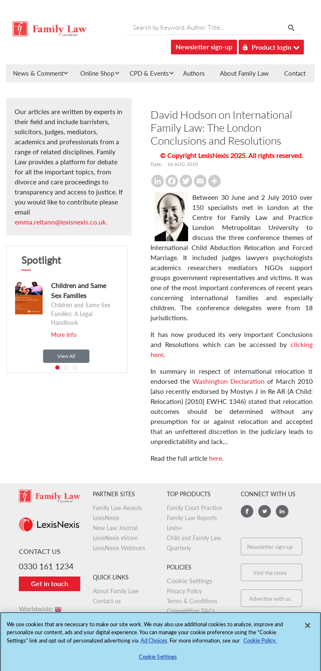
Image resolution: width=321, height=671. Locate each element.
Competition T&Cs (191, 611)
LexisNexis (106, 517)
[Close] (307, 628)
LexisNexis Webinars (119, 547)
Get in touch (49, 583)
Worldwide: (41, 608)
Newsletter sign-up (204, 47)
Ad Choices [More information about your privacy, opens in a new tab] (153, 643)
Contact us (107, 601)
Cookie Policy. (260, 643)
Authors (194, 73)
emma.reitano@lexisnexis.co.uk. (61, 222)
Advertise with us (270, 598)
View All (66, 356)
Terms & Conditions (192, 601)
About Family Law (244, 73)
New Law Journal (115, 527)
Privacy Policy (184, 590)
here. (216, 458)
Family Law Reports (192, 517)
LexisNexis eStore (115, 537)
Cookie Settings (189, 580)
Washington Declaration (228, 381)
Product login (271, 46)
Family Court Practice (194, 507)
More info (63, 334)
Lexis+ (174, 527)
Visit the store (270, 572)
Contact (295, 73)
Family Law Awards (117, 507)
